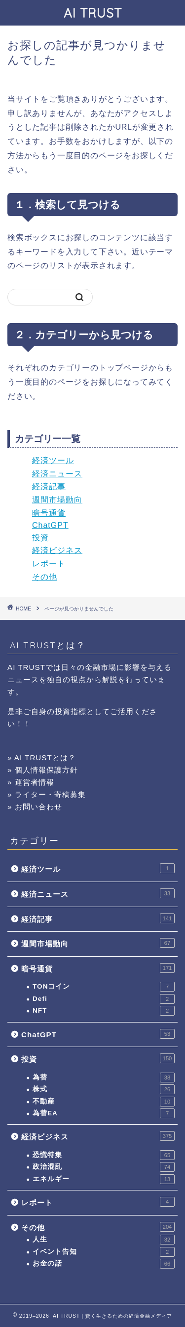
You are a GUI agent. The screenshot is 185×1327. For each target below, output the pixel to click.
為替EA (104, 1113)
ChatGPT (50, 525)
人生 (104, 1239)
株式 (104, 1089)
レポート (49, 563)
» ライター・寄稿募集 (46, 794)
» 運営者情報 (30, 782)
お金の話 (104, 1264)
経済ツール (53, 460)
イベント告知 (104, 1252)
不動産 (104, 1101)
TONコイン (104, 987)
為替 (104, 1077)
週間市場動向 (57, 500)
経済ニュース (57, 474)
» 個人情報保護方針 (42, 770)
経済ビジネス (57, 550)
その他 (44, 577)
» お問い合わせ (34, 806)
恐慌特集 (104, 1155)
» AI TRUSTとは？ (41, 757)
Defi (104, 999)
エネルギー (104, 1179)
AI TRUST (93, 13)
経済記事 (49, 486)
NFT (104, 1011)
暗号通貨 (49, 513)
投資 (40, 537)
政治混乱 (104, 1167)
